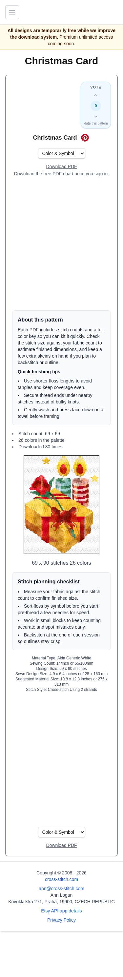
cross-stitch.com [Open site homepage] (61, 879)
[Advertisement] (61, 243)
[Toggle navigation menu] (12, 12)
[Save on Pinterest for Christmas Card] (85, 137)
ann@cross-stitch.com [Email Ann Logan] (61, 888)
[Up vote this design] (96, 95)
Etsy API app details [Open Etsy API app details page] (61, 910)
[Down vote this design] (96, 116)
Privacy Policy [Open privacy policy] (61, 920)
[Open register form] (61, 167)
